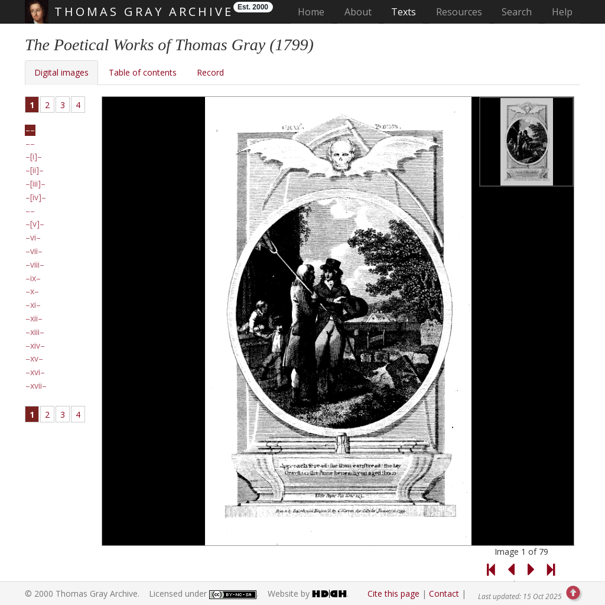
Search (517, 11)
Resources (459, 11)
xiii (35, 332)
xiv (35, 345)
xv (34, 358)
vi (33, 237)
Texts (403, 11)
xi (33, 305)
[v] (35, 224)
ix (33, 278)
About (358, 11)
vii (34, 251)
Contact (444, 593)
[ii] (34, 170)
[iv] (35, 197)
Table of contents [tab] (143, 72)
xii (34, 318)
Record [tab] (210, 72)
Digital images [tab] (61, 72)
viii (35, 264)
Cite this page (393, 593)
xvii (36, 385)
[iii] (35, 183)
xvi (35, 372)
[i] (33, 156)
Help (562, 11)
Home (314, 11)
